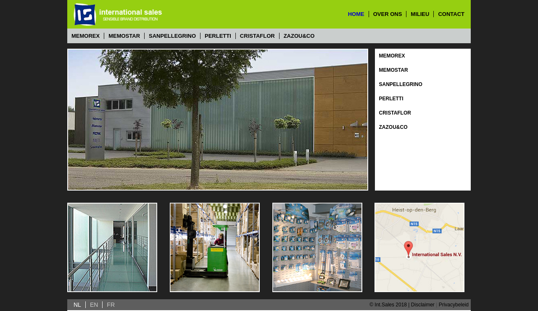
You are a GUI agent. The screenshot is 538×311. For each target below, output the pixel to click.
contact (451, 14)
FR (111, 304)
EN (94, 304)
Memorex (85, 36)
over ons (387, 14)
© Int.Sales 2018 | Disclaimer (402, 305)
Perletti (218, 36)
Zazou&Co (299, 36)
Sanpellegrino (172, 36)
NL (77, 304)
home (356, 14)
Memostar (124, 36)
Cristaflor (257, 36)
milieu (420, 14)
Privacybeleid (454, 305)
